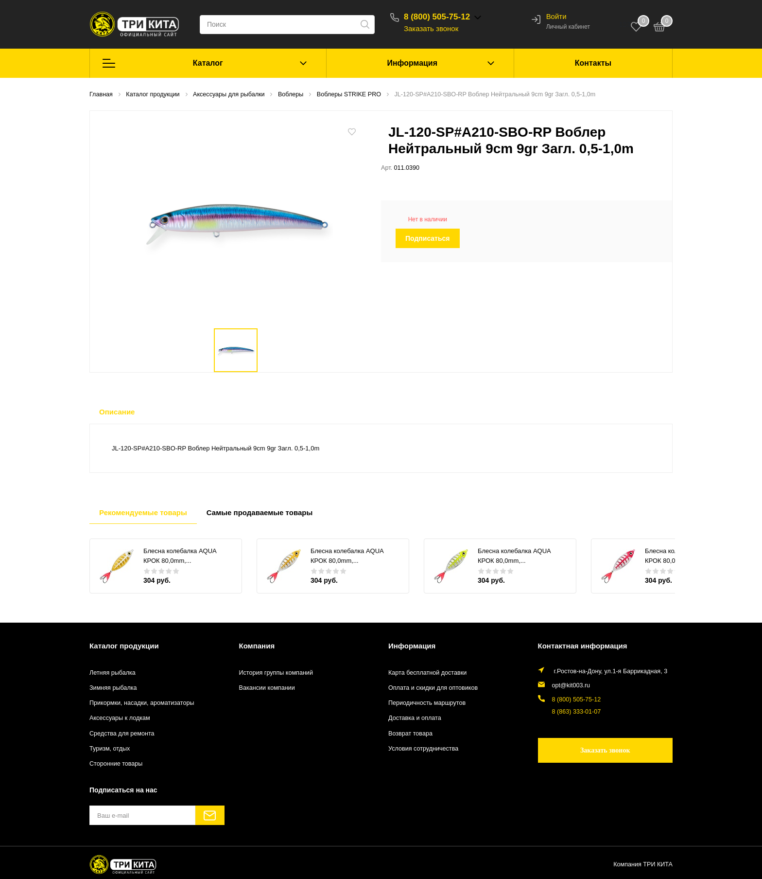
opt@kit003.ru (571, 685)
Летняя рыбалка (112, 672)
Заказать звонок (431, 28)
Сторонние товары (115, 763)
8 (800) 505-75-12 (437, 16)
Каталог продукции (124, 646)
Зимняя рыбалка (113, 687)
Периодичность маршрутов (427, 703)
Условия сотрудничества (423, 748)
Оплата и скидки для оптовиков (433, 687)
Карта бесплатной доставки (427, 672)
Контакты (593, 63)
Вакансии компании (267, 687)
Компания (257, 646)
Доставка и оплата (414, 718)
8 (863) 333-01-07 (576, 711)
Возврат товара (410, 733)
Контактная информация (582, 646)
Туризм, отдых (109, 748)
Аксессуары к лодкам (119, 718)
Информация (412, 63)
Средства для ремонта (122, 733)
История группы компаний (276, 672)
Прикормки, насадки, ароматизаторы (141, 703)
